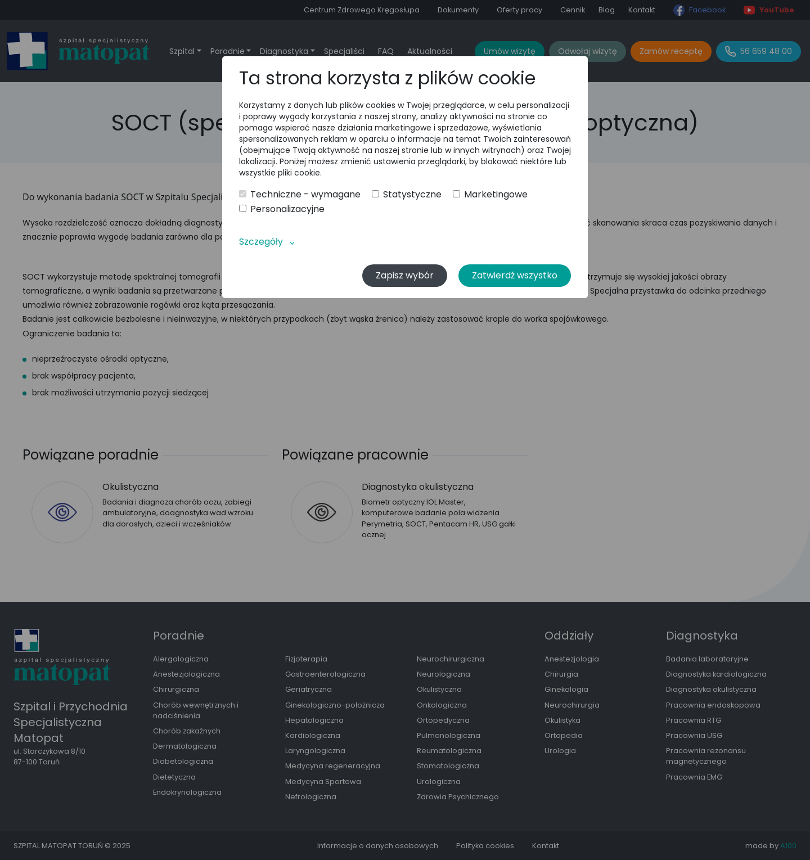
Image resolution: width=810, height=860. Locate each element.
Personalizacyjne (282, 209)
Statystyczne (407, 194)
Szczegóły (261, 241)
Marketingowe (490, 194)
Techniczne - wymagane (300, 194)
